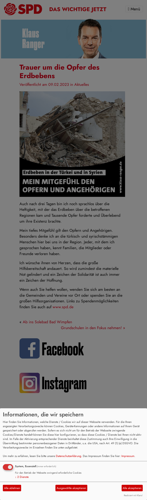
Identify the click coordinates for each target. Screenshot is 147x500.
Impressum (127, 456)
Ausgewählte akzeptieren (71, 488)
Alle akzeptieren (132, 488)
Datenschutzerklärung (68, 456)
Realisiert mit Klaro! (133, 495)
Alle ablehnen (12, 488)
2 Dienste (22, 477)
